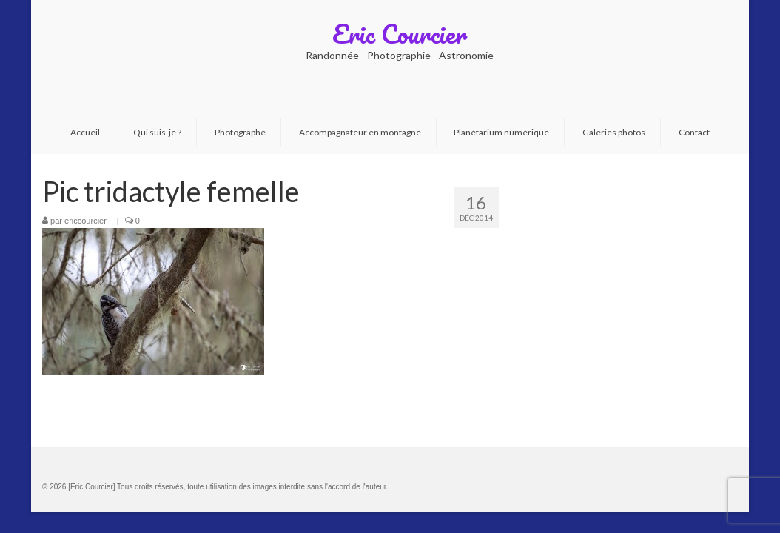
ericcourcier (85, 220)
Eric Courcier (399, 33)
